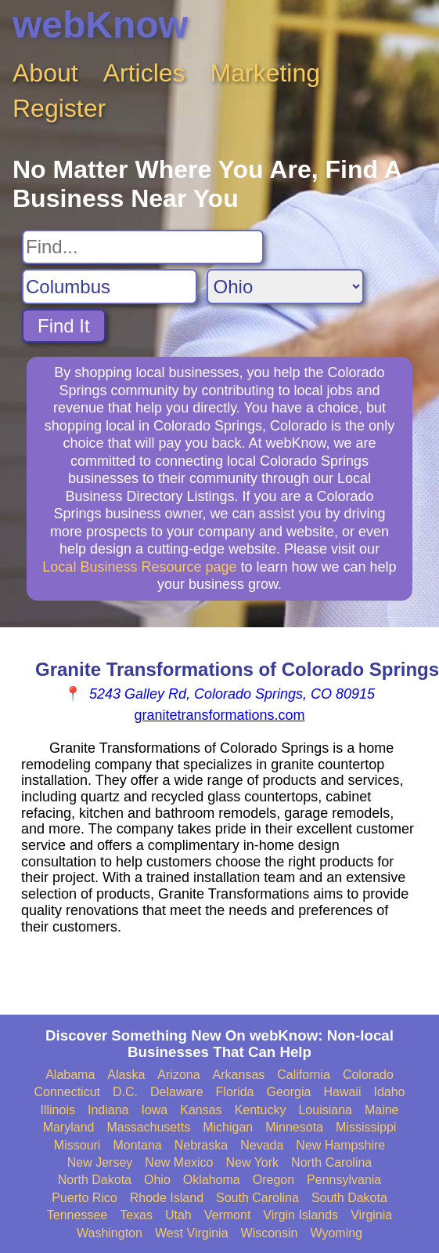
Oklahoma (211, 1179)
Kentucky (260, 1110)
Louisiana (325, 1110)
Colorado (368, 1074)
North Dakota (94, 1179)
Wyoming (336, 1233)
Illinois (57, 1110)
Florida (235, 1092)
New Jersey (100, 1162)
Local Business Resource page (139, 567)
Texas (136, 1215)
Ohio (157, 1179)
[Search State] (285, 286)
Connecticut (67, 1092)
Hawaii (342, 1092)
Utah (178, 1215)
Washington (109, 1233)
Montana (137, 1145)
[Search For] (143, 247)
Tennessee (77, 1215)
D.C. (125, 1092)
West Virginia (191, 1233)
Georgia (289, 1092)
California (303, 1074)
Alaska (126, 1074)
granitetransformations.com (219, 715)
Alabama (70, 1074)
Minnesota (294, 1127)
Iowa (154, 1110)
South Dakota (349, 1197)
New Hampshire (340, 1145)
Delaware (176, 1092)
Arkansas (239, 1074)
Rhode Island (166, 1197)
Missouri (77, 1145)
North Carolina (331, 1162)
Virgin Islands (300, 1215)
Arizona (178, 1074)
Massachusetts (148, 1127)
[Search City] (109, 286)
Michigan (228, 1127)
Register (59, 108)
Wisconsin (269, 1233)
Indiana (108, 1110)
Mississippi (366, 1127)
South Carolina (257, 1197)
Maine (382, 1110)
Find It (64, 325)
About (45, 73)
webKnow (100, 24)
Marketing (266, 73)
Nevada (261, 1145)
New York (252, 1162)
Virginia (371, 1215)
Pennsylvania (344, 1179)
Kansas (200, 1110)
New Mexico (179, 1162)
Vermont (227, 1215)
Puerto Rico (84, 1197)
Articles (144, 73)
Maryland (69, 1127)
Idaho (389, 1092)
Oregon (273, 1179)
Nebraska (201, 1145)
